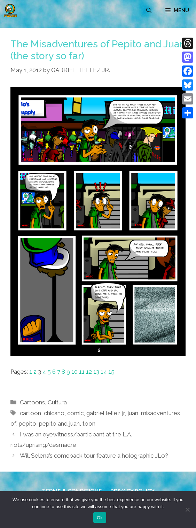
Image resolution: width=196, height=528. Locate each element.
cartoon (30, 413)
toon (89, 423)
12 (89, 371)
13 (96, 371)
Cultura (57, 402)
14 (104, 371)
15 (111, 371)
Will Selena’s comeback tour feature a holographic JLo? (94, 455)
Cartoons (32, 402)
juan (132, 413)
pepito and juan (59, 423)
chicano (54, 413)
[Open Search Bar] (148, 10)
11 (82, 371)
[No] (187, 509)
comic (75, 413)
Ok (100, 517)
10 (74, 371)
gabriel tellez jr (105, 413)
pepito (27, 423)
